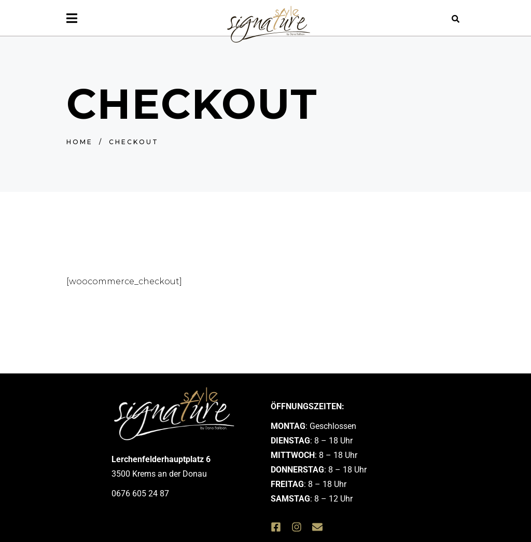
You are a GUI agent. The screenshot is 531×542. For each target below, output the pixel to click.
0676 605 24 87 (140, 493)
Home (79, 142)
